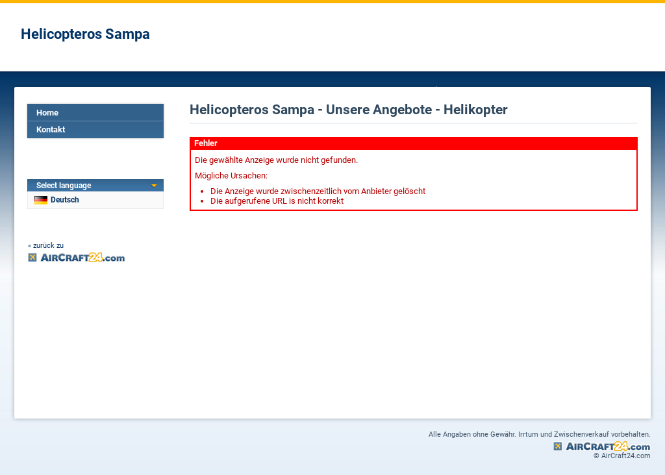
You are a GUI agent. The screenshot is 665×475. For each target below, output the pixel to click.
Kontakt (50, 129)
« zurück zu (46, 245)
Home (47, 112)
